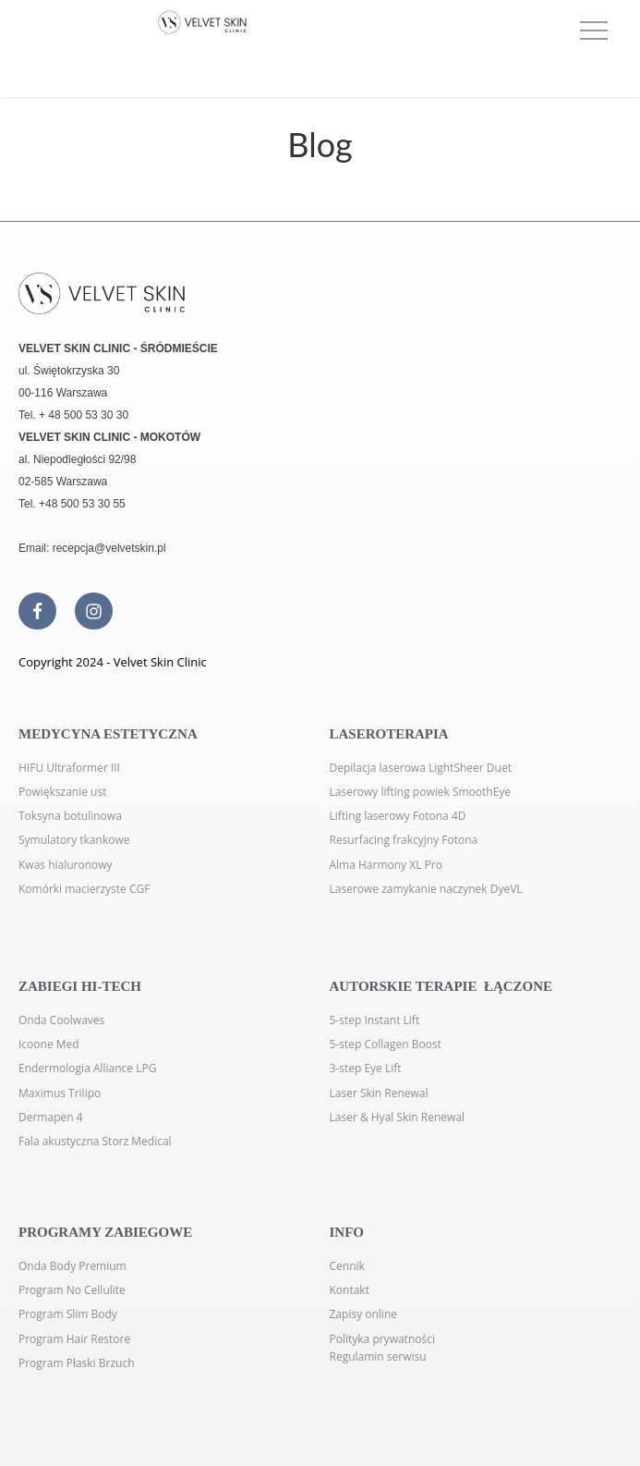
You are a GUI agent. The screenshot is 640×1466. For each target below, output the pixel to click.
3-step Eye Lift (366, 1068)
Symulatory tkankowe (73, 840)
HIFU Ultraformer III (69, 768)
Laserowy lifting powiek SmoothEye (421, 792)
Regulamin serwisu (378, 1356)
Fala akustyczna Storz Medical (95, 1141)
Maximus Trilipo (59, 1093)
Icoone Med (48, 1044)
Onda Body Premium (72, 1266)
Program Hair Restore (74, 1339)
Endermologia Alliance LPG (87, 1068)
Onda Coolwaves (61, 1020)
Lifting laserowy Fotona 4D (398, 816)
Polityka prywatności (382, 1339)
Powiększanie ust (62, 792)
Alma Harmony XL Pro (386, 865)
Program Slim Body (67, 1314)
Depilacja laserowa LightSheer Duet (421, 768)
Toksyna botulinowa (70, 816)
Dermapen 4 (50, 1117)
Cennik (347, 1266)
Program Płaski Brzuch (76, 1363)
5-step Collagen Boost (385, 1044)
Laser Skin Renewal (379, 1093)
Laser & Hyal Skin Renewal (397, 1117)
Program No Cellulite (72, 1290)
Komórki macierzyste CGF (84, 889)
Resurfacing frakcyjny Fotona (404, 840)
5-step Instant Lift (375, 1020)
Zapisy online (364, 1314)
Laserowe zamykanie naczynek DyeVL (426, 889)
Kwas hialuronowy (65, 865)
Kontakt (349, 1290)
